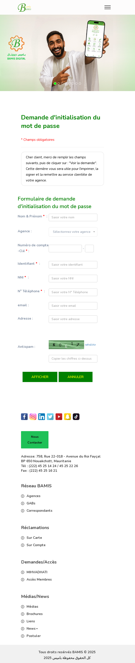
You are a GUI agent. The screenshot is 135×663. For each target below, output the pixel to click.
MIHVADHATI (37, 572)
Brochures (35, 614)
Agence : (25, 231)
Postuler (34, 636)
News (32, 628)
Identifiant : (29, 264)
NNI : (23, 277)
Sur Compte (36, 545)
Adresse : (25, 318)
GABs (31, 503)
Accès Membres (39, 579)
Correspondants (39, 510)
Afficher (39, 376)
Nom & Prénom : (32, 216)
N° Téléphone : (31, 291)
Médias (32, 606)
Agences (33, 496)
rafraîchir (90, 345)
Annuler (76, 376)
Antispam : (26, 346)
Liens (31, 621)
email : (23, 305)
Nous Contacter (34, 440)
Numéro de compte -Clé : (33, 248)
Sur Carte (34, 538)
